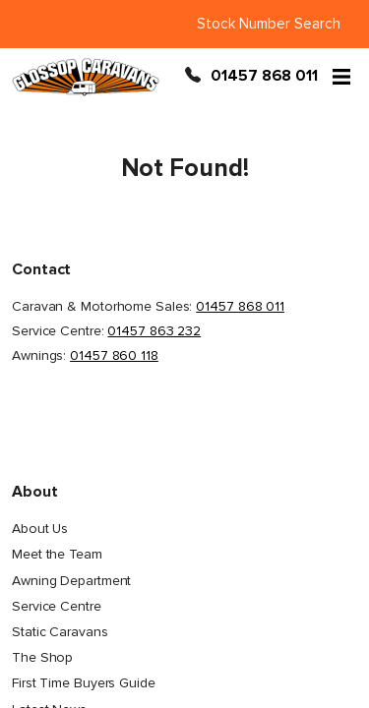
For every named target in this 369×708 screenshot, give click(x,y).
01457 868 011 (264, 77)
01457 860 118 (114, 355)
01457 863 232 (154, 331)
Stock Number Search (268, 23)
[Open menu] (341, 76)
